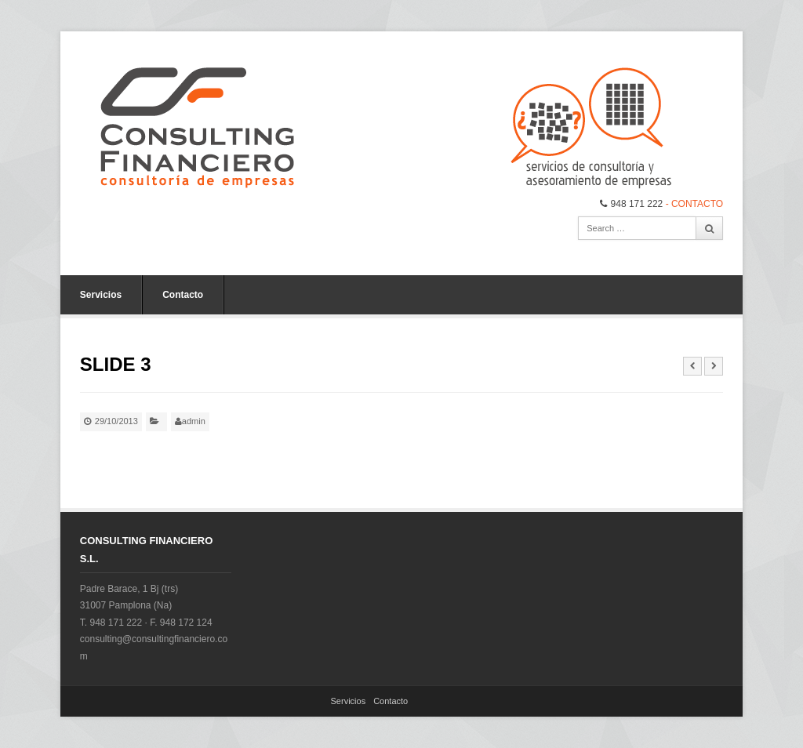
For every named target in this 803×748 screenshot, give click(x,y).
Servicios (101, 294)
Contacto (182, 294)
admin (193, 421)
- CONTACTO (695, 203)
